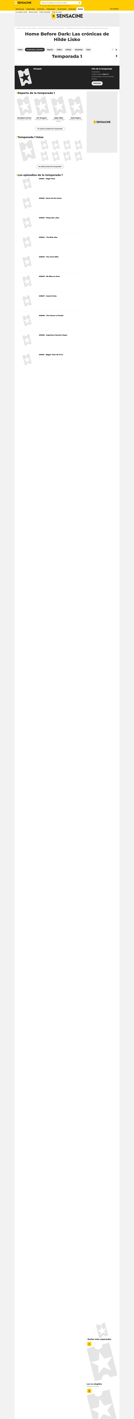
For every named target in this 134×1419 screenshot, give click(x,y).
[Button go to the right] (116, 57)
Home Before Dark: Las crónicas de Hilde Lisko (51, 36)
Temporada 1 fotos (31, 145)
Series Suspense (32, 36)
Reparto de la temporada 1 (36, 101)
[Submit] (79, 2)
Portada (19, 36)
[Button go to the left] (112, 57)
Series (24, 36)
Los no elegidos (94, 1392)
